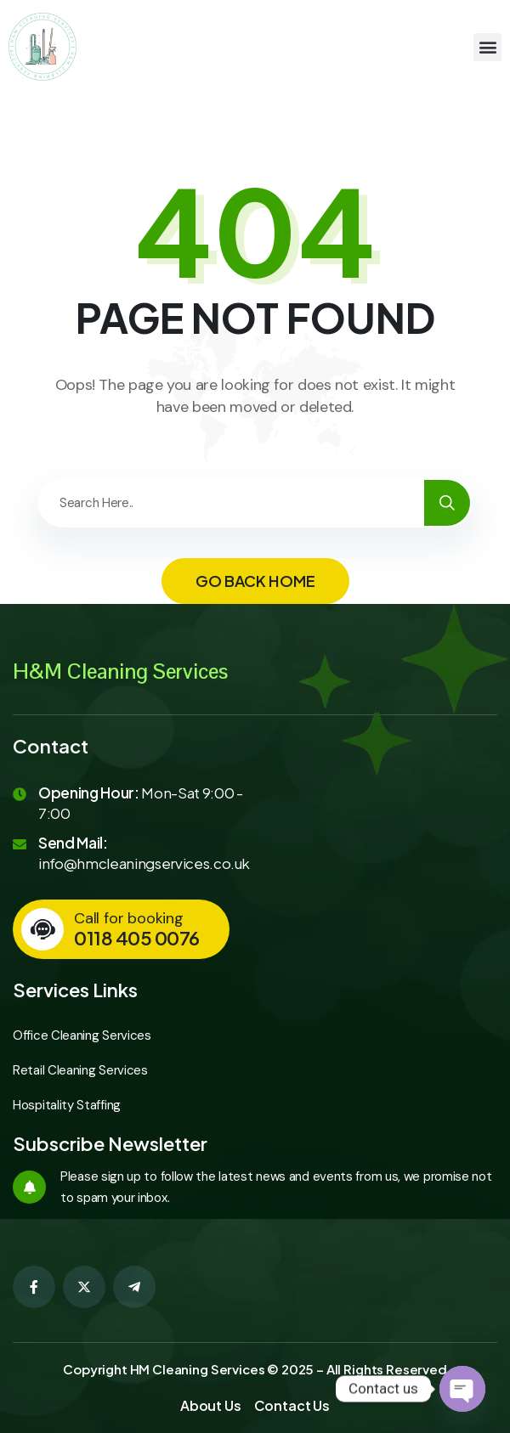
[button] (487, 47)
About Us (210, 1405)
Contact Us (292, 1405)
